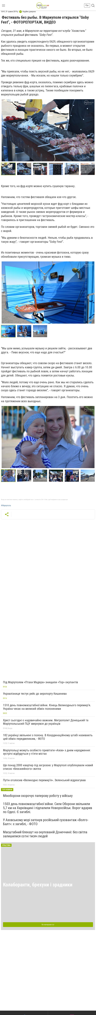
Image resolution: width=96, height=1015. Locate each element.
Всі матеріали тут (48, 925)
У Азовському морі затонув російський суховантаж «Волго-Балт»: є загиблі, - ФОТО (45, 822)
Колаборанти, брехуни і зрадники (37, 885)
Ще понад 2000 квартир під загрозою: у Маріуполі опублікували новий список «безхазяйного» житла (48, 767)
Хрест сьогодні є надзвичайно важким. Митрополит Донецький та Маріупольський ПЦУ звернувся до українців (45, 722)
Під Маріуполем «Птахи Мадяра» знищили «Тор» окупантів (40, 682)
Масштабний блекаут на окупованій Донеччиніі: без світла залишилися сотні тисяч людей (45, 834)
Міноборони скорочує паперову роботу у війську (38, 796)
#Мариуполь (6, 505)
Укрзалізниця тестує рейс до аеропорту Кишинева (35, 693)
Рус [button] (87, 5)
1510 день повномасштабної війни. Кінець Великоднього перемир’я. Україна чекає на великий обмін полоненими (47, 706)
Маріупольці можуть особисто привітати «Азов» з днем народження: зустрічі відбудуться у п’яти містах (46, 752)
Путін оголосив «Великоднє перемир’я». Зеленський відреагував (44, 780)
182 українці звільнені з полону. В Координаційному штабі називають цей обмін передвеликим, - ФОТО (47, 736)
